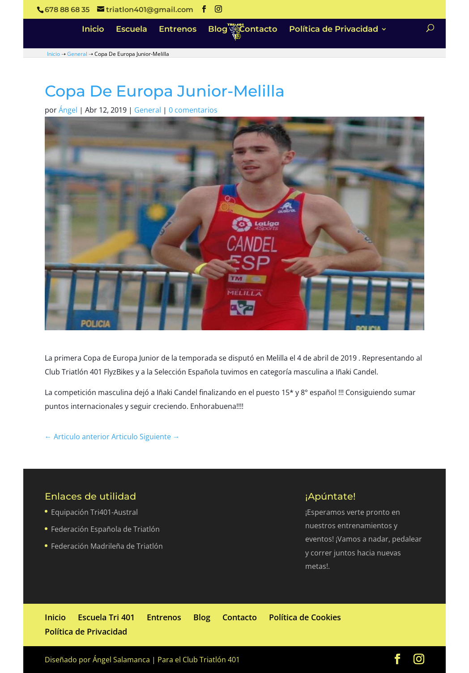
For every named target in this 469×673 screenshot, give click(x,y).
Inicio (93, 30)
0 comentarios (193, 110)
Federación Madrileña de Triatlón (107, 546)
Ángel (68, 110)
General (77, 54)
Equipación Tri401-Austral (94, 512)
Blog (217, 30)
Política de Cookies (305, 617)
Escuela (131, 30)
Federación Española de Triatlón (105, 529)
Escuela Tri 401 (106, 617)
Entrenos (177, 30)
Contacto (258, 30)
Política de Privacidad (333, 30)
